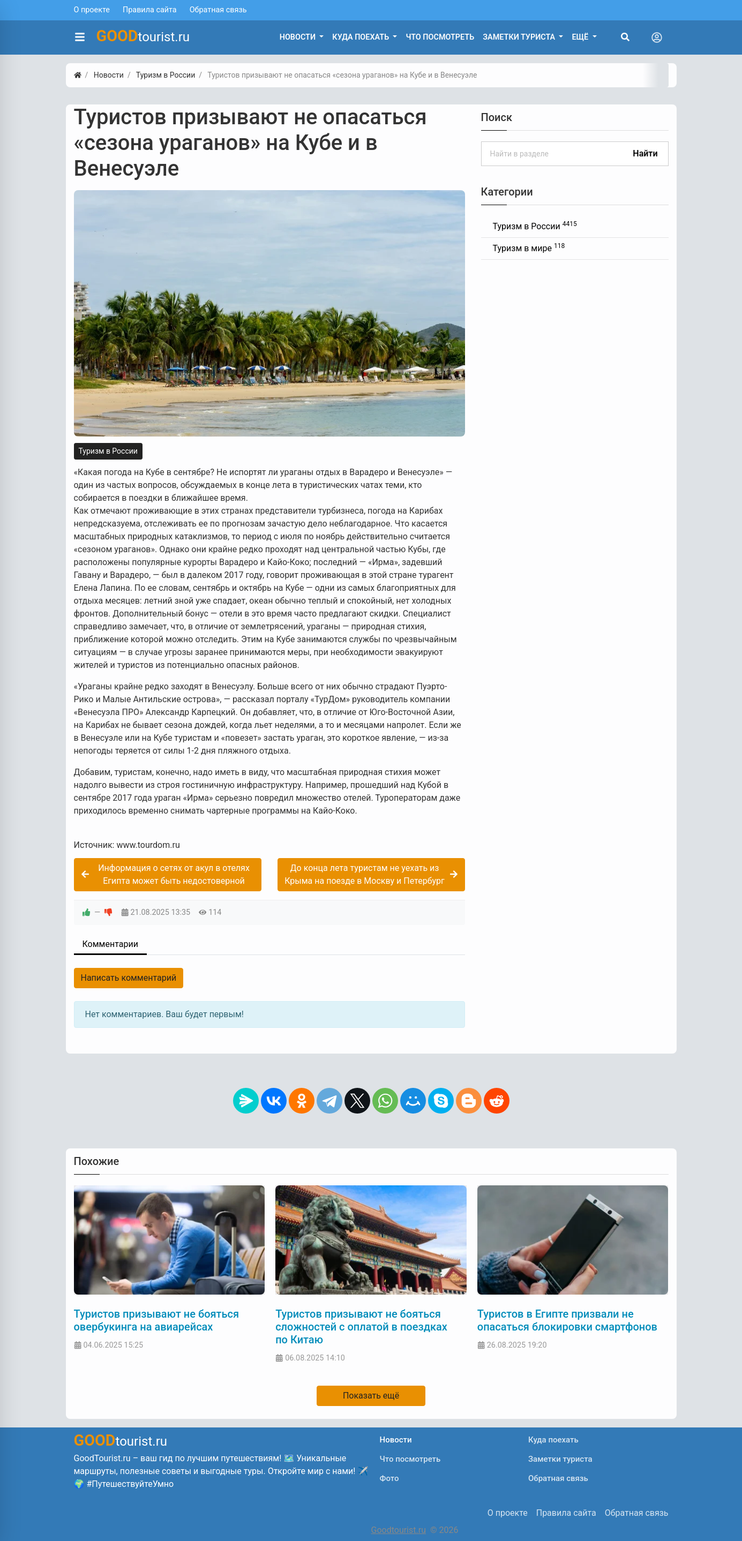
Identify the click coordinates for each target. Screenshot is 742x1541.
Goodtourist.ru (398, 1530)
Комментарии (110, 944)
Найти (645, 153)
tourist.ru (143, 36)
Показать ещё (371, 1395)
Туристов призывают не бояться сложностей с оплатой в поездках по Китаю (361, 1326)
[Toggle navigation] (657, 37)
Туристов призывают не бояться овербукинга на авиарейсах (156, 1320)
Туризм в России (108, 451)
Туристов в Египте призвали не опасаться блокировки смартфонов (567, 1320)
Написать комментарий (129, 978)
